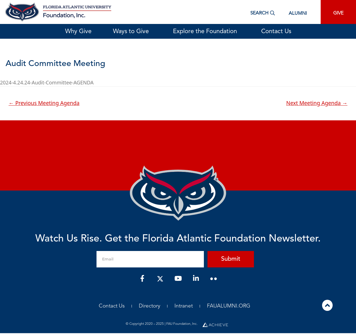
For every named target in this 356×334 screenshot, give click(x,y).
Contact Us (276, 31)
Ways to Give (132, 31)
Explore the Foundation (206, 31)
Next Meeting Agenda (316, 103)
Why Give (78, 31)
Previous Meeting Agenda (44, 103)
